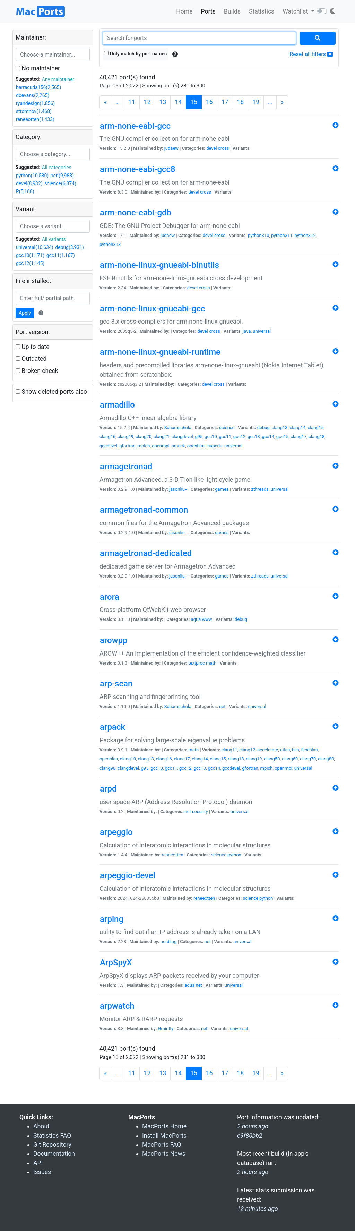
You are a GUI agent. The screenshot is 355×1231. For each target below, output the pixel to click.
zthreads (260, 489)
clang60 (290, 758)
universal (262, 331)
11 (131, 102)
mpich (144, 445)
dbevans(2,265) (32, 95)
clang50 (272, 758)
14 (178, 102)
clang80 (326, 758)
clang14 (297, 427)
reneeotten (172, 854)
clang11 (229, 749)
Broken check (37, 370)
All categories (56, 167)
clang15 (315, 427)
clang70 (308, 758)
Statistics (261, 11)
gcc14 (268, 436)
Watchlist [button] (296, 11)
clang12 (247, 749)
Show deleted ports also (51, 391)
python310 (258, 235)
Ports (208, 11)
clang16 (107, 436)
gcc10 (211, 436)
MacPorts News (163, 1153)
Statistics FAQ (52, 1135)
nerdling (169, 941)
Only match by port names (135, 54)
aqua (196, 619)
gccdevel (108, 445)
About (41, 1126)
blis (295, 749)
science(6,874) (60, 183)
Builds (232, 11)
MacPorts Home (164, 1126)
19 (255, 102)
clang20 (143, 436)
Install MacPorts (164, 1135)
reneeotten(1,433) (35, 119)
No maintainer (38, 68)
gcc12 (239, 436)
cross (223, 148)
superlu (215, 445)
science (226, 427)
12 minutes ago (257, 1208)
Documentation (54, 1153)
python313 (110, 244)
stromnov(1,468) (34, 111)
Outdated (31, 358)
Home (184, 11)
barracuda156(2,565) (38, 87)
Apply (25, 313)
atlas (285, 749)
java (247, 331)
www (207, 619)
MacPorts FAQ (161, 1144)
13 (162, 102)
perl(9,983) (62, 175)
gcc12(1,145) (30, 263)
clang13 (280, 427)
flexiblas (309, 749)
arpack (178, 445)
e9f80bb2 (249, 1135)
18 (240, 102)
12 (147, 102)
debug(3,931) (69, 247)
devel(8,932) (29, 183)
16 (209, 102)
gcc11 (225, 436)
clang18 (316, 436)
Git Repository (52, 1144)
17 (225, 102)
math (211, 663)
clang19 (125, 436)
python (234, 854)
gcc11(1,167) (60, 255)
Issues (42, 1172)
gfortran (127, 445)
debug (263, 427)
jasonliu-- (178, 489)
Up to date (33, 346)
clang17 (298, 436)
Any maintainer (58, 79)
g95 (198, 436)
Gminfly (165, 1028)
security (200, 811)
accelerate (267, 749)
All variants (54, 239)
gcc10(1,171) (30, 255)
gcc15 (282, 436)
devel (211, 148)
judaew (171, 148)
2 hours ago (252, 1172)
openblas (196, 445)
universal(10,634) (34, 247)
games (221, 489)
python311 (281, 235)
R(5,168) (25, 191)
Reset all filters (311, 54)
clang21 (162, 436)
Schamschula (177, 427)
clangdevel (182, 436)
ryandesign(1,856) (35, 103)
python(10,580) (32, 175)
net (222, 706)
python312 (304, 235)
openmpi (161, 445)
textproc (196, 663)
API (38, 1163)
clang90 (107, 768)
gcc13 (254, 436)
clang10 (128, 758)
